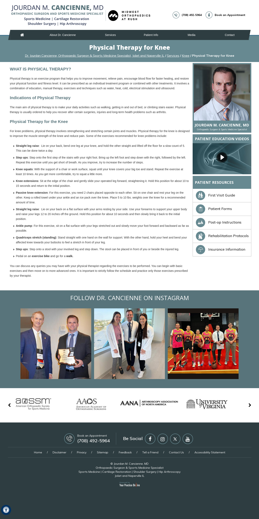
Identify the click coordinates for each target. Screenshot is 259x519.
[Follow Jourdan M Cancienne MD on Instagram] (163, 439)
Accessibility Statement (209, 452)
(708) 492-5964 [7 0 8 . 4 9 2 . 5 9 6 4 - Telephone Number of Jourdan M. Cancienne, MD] (192, 15)
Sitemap (102, 452)
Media (191, 35)
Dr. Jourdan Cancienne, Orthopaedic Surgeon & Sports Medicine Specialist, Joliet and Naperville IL (94, 56)
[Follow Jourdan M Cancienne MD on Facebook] (150, 439)
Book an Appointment (230, 15)
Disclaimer (59, 452)
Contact (230, 35)
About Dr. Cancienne (63, 35)
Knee (185, 56)
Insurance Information (220, 249)
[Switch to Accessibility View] (6, 510)
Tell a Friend (150, 452)
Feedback (125, 452)
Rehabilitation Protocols (222, 235)
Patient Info (151, 35)
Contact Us (176, 452)
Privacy (81, 452)
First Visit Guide (215, 195)
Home (22, 35)
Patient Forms (214, 208)
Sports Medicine (89, 472)
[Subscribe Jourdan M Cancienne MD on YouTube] (188, 439)
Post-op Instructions (218, 222)
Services (110, 35)
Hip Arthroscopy (169, 472)
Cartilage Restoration (116, 472)
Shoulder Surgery (144, 472)
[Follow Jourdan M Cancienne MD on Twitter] (175, 439)
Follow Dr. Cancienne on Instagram (129, 298)
